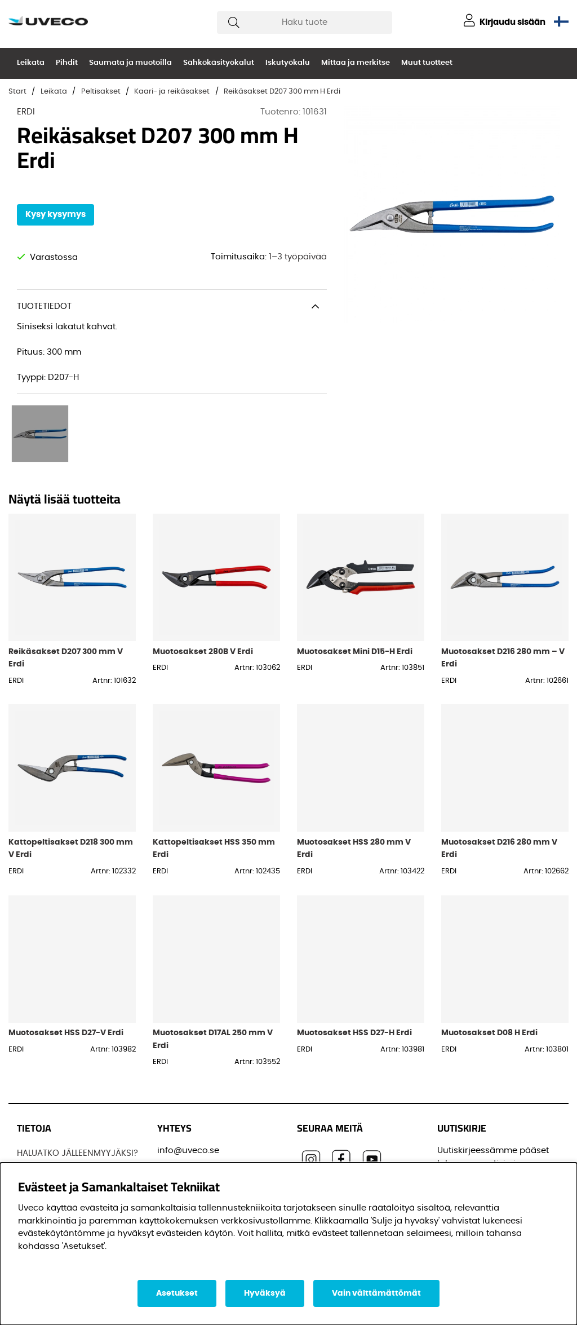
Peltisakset (101, 91)
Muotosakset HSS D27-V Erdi (65, 961)
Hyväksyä (265, 1293)
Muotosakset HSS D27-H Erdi (354, 961)
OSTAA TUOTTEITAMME (63, 1146)
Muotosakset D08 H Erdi (489, 961)
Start (17, 91)
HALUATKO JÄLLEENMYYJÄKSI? (77, 1082)
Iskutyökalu (287, 63)
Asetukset (177, 1293)
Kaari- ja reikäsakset (172, 91)
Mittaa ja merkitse (355, 63)
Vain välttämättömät (376, 1293)
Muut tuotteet (426, 63)
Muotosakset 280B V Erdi (203, 580)
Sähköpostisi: (469, 1138)
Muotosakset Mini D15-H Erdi (354, 580)
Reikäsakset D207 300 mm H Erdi (282, 91)
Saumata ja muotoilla (130, 63)
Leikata (31, 63)
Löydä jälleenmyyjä (57, 1124)
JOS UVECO (41, 1103)
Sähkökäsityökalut (218, 63)
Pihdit (67, 63)
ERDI (26, 112)
